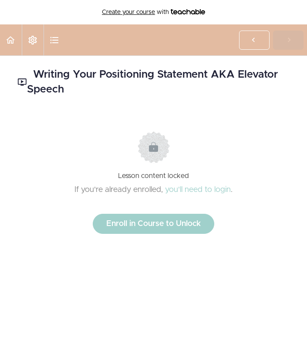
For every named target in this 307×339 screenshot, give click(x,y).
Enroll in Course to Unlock (153, 224)
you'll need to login (198, 190)
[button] (11, 39)
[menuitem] (33, 39)
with (153, 12)
